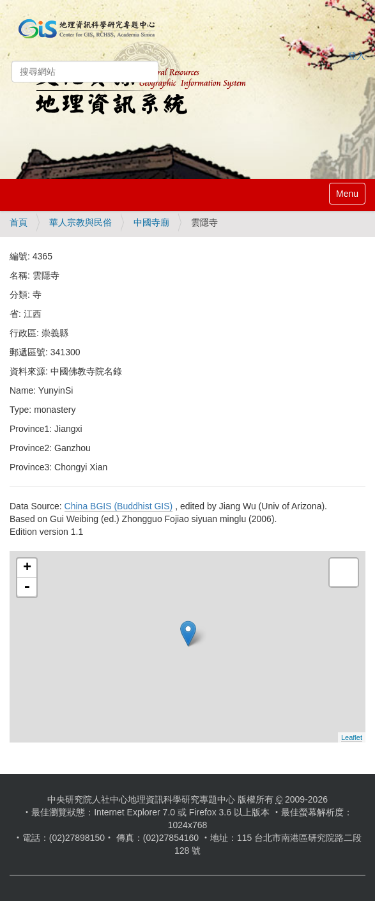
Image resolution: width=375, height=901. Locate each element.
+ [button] (27, 568)
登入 (356, 55)
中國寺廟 (151, 222)
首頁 (18, 222)
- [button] (26, 587)
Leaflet (351, 737)
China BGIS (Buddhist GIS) (119, 506)
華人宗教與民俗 (80, 222)
